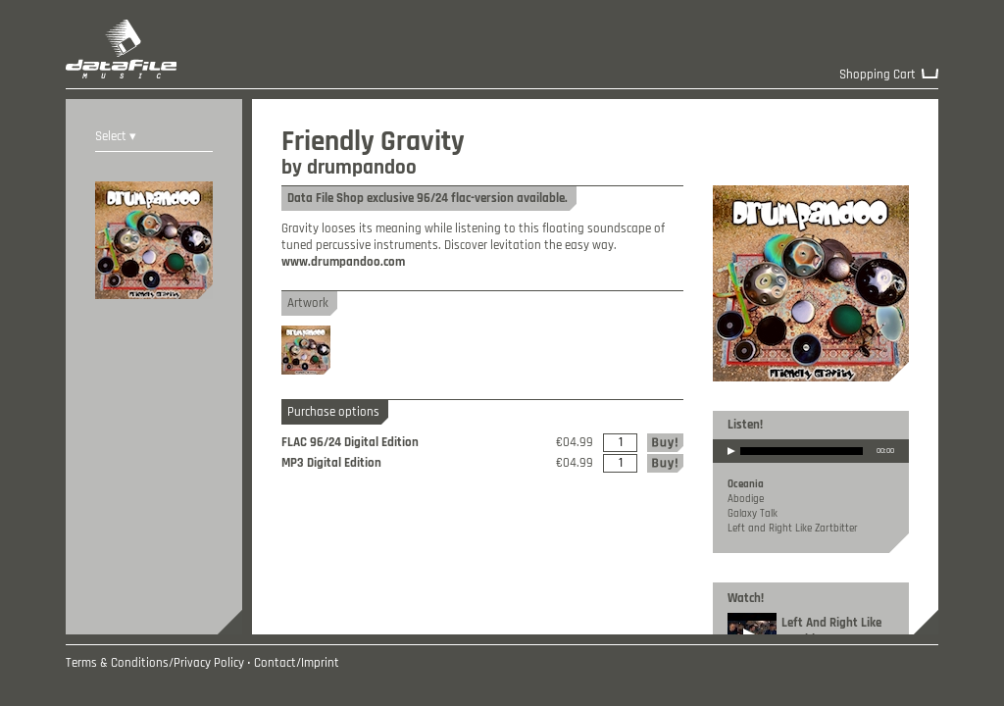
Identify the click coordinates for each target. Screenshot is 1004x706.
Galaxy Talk (753, 514)
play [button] (731, 463)
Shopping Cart (877, 75)
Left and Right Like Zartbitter (793, 528)
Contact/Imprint (296, 663)
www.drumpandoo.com (343, 262)
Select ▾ (115, 136)
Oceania (746, 484)
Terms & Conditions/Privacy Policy (155, 663)
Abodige (746, 499)
